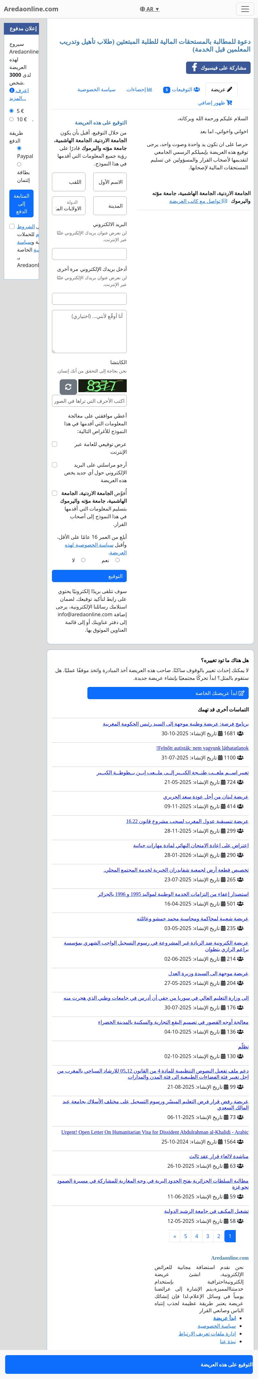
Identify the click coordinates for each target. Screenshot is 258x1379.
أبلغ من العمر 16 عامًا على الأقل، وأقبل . (92, 544)
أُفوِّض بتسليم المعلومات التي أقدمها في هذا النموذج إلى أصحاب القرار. (93, 509)
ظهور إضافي (215, 102)
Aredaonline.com (31, 9)
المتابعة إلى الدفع (21, 203)
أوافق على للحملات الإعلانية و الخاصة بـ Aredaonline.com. (38, 246)
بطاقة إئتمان (23, 176)
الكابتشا (118, 362)
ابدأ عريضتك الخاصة (219, 693)
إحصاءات (139, 89)
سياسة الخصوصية (96, 89)
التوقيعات (181, 89)
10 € (22, 119)
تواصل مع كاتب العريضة (198, 200)
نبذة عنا (228, 1341)
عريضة (221, 89)
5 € (20, 110)
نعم (105, 560)
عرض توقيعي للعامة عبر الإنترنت (100, 448)
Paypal (25, 156)
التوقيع (115, 576)
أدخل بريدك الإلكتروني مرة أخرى (92, 269)
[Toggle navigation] (245, 9)
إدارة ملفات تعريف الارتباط (207, 1333)
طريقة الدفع (16, 136)
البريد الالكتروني (110, 224)
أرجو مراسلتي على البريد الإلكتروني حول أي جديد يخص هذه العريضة (95, 472)
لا (73, 560)
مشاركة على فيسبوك (216, 68)
